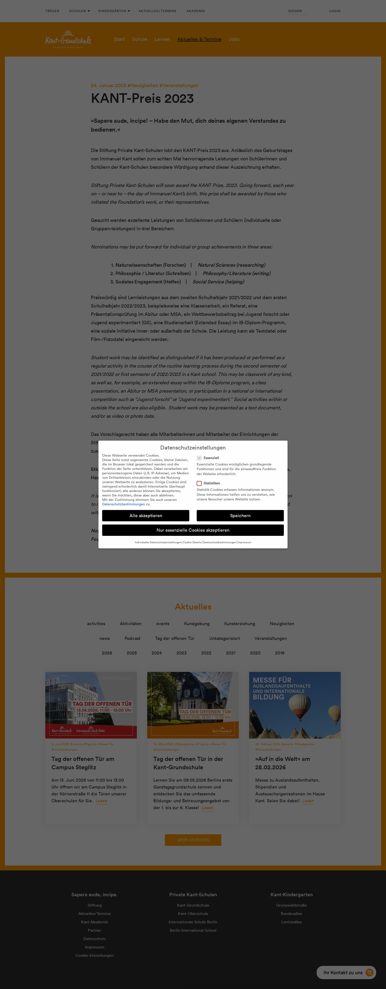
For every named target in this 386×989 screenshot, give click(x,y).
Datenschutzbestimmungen (123, 504)
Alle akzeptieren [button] (145, 515)
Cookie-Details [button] (192, 542)
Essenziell (209, 458)
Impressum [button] (244, 542)
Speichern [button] (240, 515)
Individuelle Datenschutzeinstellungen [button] (158, 542)
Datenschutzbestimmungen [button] (219, 542)
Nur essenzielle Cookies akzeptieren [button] (193, 530)
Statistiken (210, 483)
